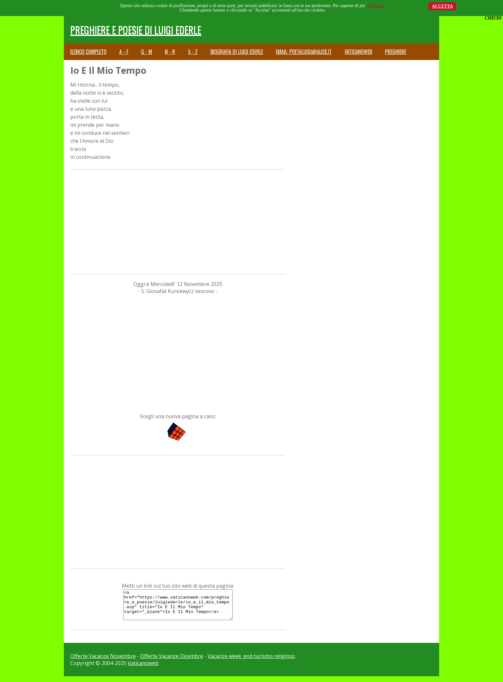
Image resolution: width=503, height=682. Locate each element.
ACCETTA (442, 6)
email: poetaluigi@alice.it (304, 52)
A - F (123, 52)
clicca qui (375, 5)
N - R (170, 52)
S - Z (193, 52)
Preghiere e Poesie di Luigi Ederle (135, 29)
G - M (146, 52)
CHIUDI (493, 18)
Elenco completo (88, 52)
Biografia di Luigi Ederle (236, 52)
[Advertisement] (177, 221)
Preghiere (395, 52)
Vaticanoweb (358, 52)
